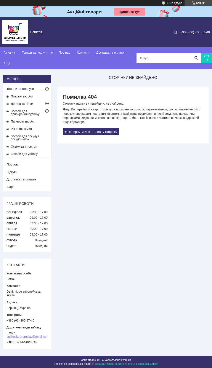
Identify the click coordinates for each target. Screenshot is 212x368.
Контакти (83, 52)
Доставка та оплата (110, 52)
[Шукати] (196, 58)
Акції (6, 63)
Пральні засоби (22, 96)
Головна (9, 52)
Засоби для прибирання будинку (25, 112)
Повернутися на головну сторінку (92, 132)
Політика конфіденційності (142, 363)
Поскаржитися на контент (108, 363)
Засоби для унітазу (24, 154)
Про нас (64, 52)
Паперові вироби (23, 121)
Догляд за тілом (22, 103)
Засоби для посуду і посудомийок (25, 137)
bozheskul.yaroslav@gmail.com (27, 336)
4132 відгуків (174, 3)
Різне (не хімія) (21, 129)
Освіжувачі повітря (24, 146)
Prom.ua (126, 360)
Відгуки (11, 172)
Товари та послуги (34, 52)
